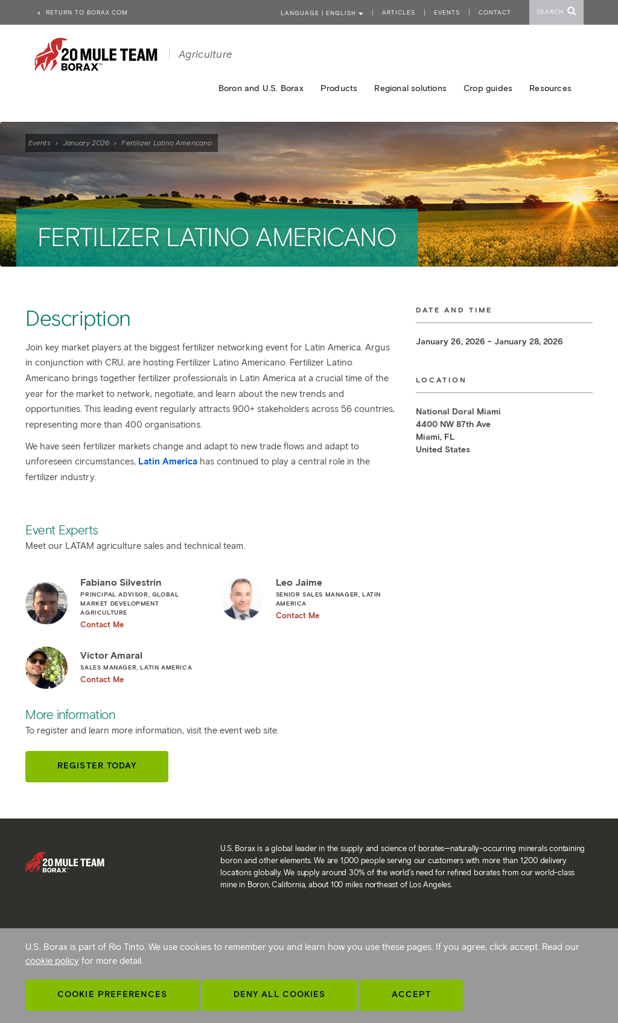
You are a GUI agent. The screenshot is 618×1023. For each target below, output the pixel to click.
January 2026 (86, 142)
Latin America (167, 461)
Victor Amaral (140, 667)
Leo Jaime (336, 598)
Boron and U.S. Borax (261, 88)
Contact (495, 12)
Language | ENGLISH (322, 13)
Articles (398, 12)
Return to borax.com (82, 12)
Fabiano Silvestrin (140, 603)
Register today (96, 766)
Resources (550, 88)
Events (39, 142)
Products (339, 88)
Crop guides (488, 88)
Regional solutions (410, 88)
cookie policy (52, 960)
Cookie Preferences (112, 994)
